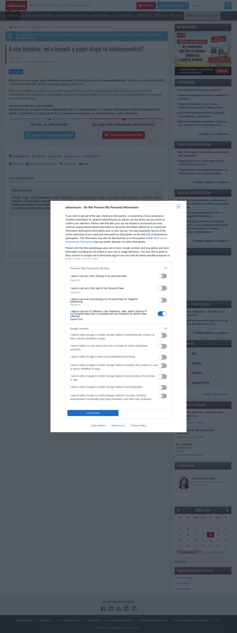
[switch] (162, 276)
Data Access (118, 425)
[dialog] (118, 316)
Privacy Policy (138, 425)
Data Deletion (98, 425)
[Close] (179, 207)
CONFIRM (93, 413)
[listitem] (118, 268)
